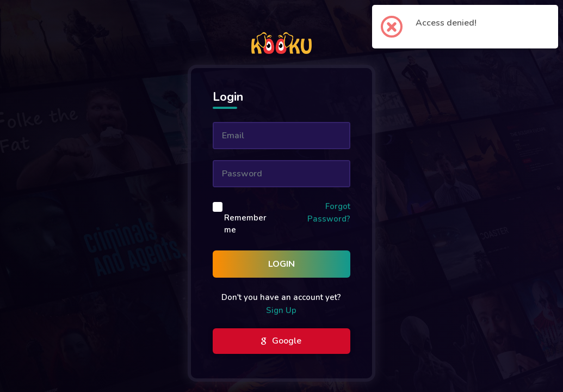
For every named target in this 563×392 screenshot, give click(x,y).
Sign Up (281, 310)
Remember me (245, 224)
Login (281, 264)
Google (281, 341)
